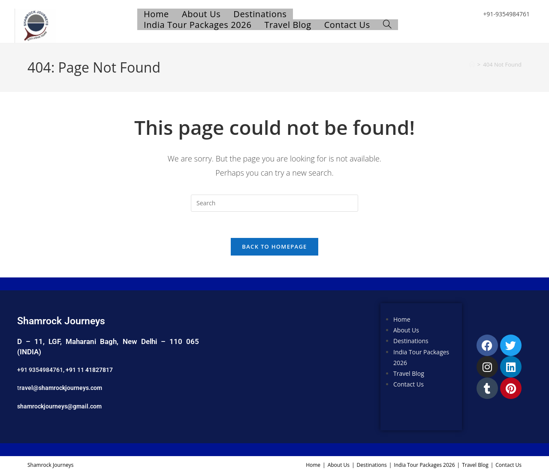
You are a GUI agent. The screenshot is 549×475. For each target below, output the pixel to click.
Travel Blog (408, 373)
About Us (406, 330)
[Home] (472, 64)
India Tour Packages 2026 (424, 465)
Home (401, 319)
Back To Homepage (274, 246)
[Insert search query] (274, 203)
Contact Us (408, 384)
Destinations (410, 341)
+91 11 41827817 (89, 369)
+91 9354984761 (40, 369)
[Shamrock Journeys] (292, 367)
